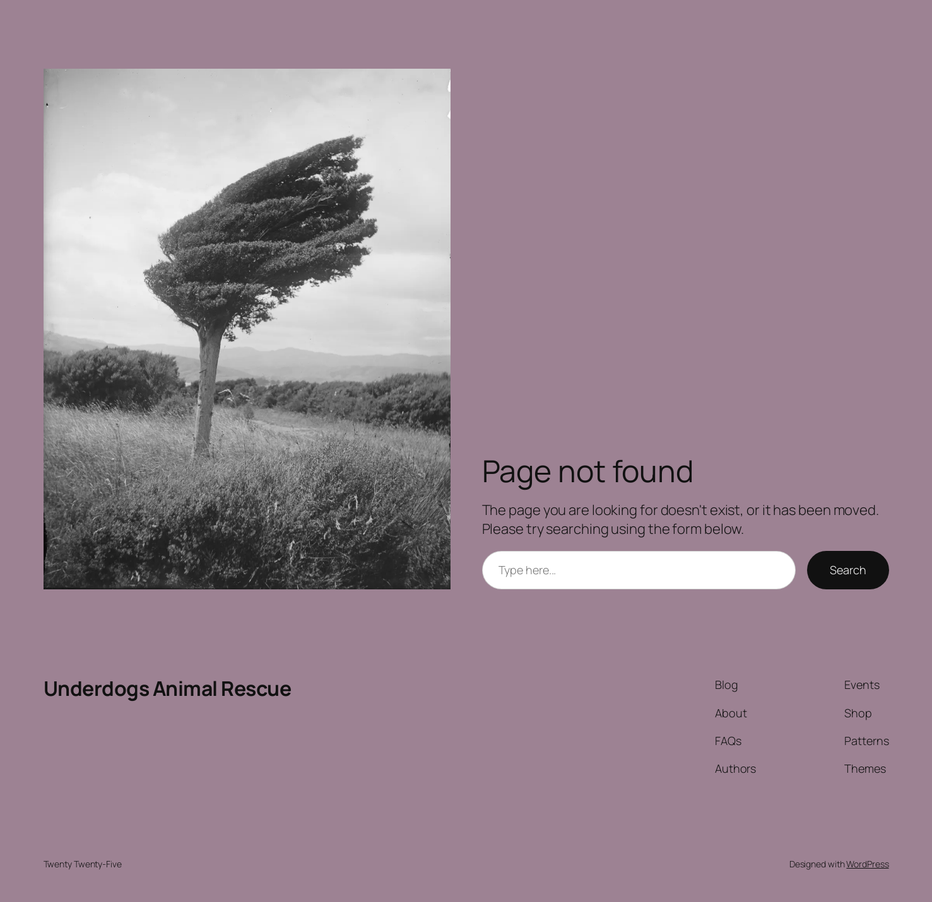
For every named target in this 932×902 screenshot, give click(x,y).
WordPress (867, 864)
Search (848, 569)
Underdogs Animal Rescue (168, 688)
